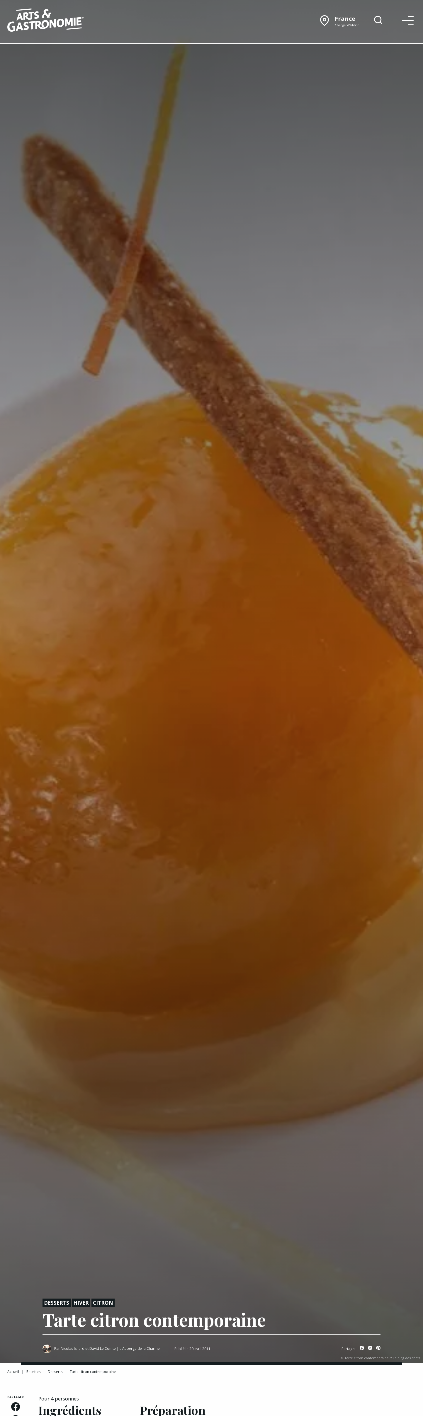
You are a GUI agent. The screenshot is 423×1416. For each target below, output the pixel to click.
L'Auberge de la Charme (140, 1348)
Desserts (56, 1302)
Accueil (13, 1371)
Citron (103, 1302)
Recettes (33, 1371)
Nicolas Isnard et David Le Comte (88, 1348)
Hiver (81, 1302)
